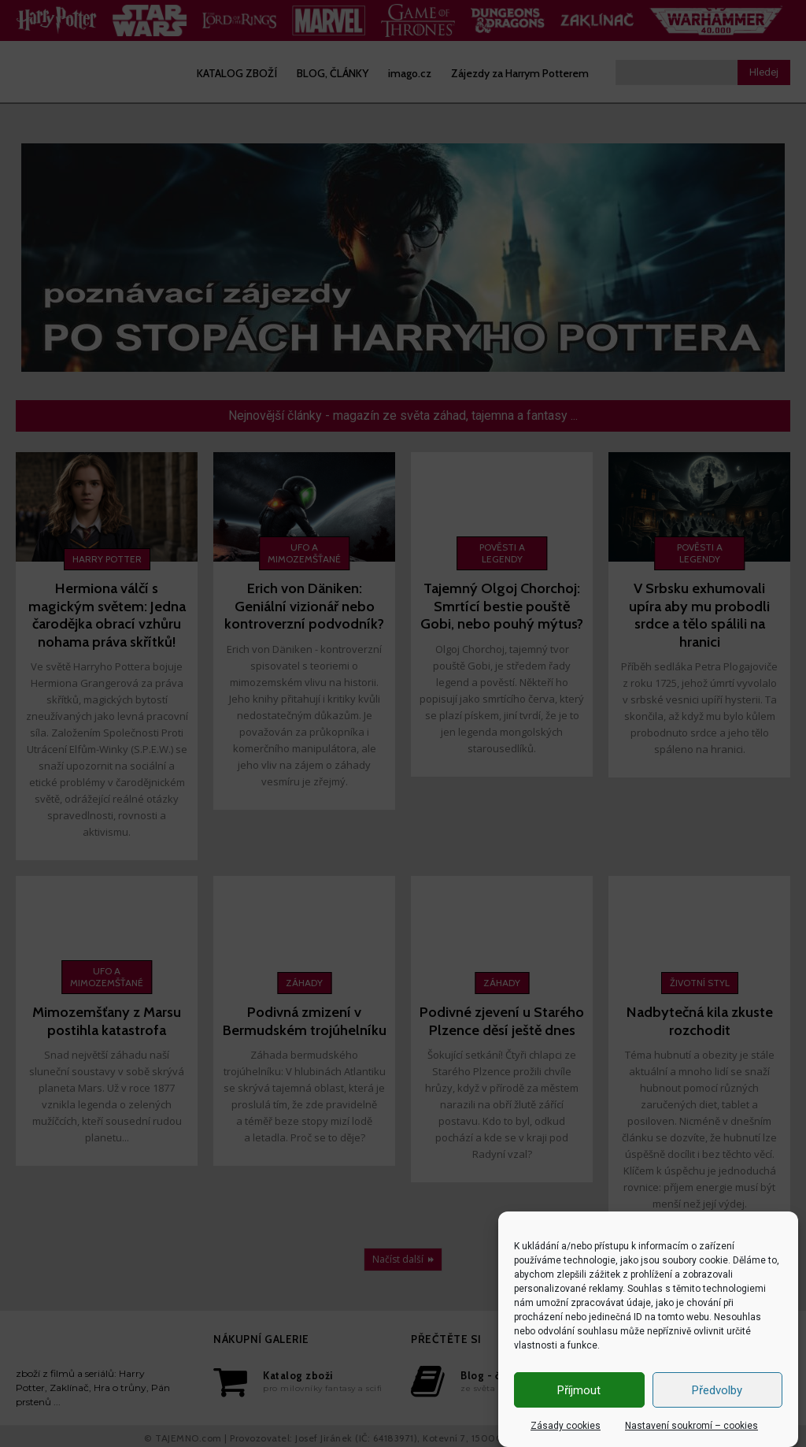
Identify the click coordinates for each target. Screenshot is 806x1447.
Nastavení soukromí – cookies (691, 1425)
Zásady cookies (566, 1425)
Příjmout (579, 1390)
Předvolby (717, 1390)
